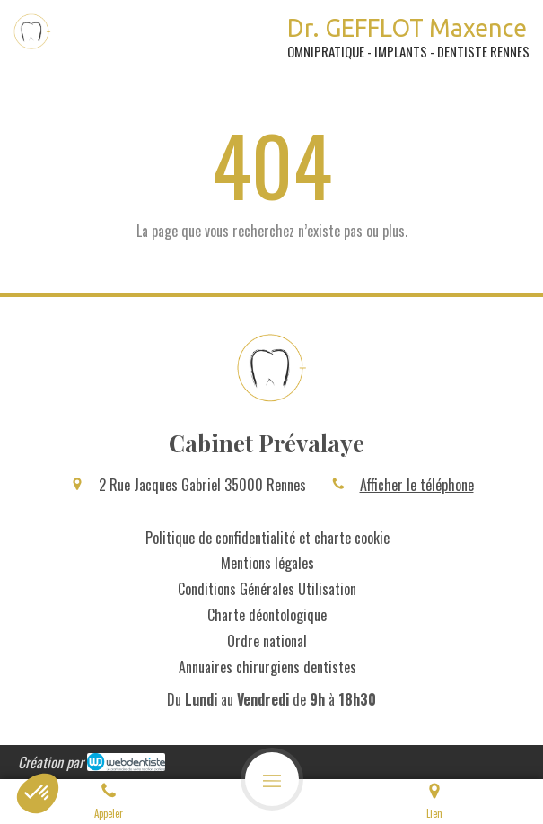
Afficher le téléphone (417, 485)
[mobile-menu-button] (272, 779)
